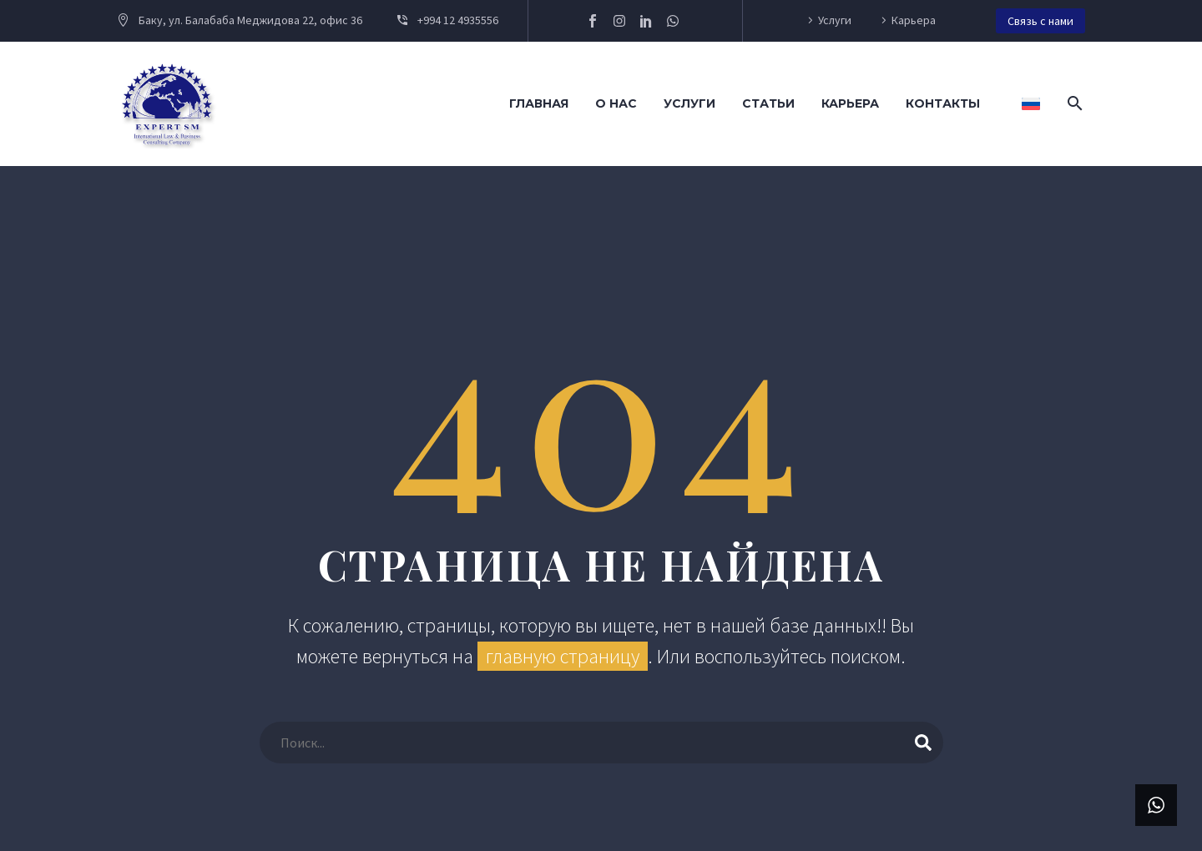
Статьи (768, 103)
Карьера (913, 20)
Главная (538, 103)
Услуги (834, 20)
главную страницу (562, 656)
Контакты (943, 103)
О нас (616, 103)
